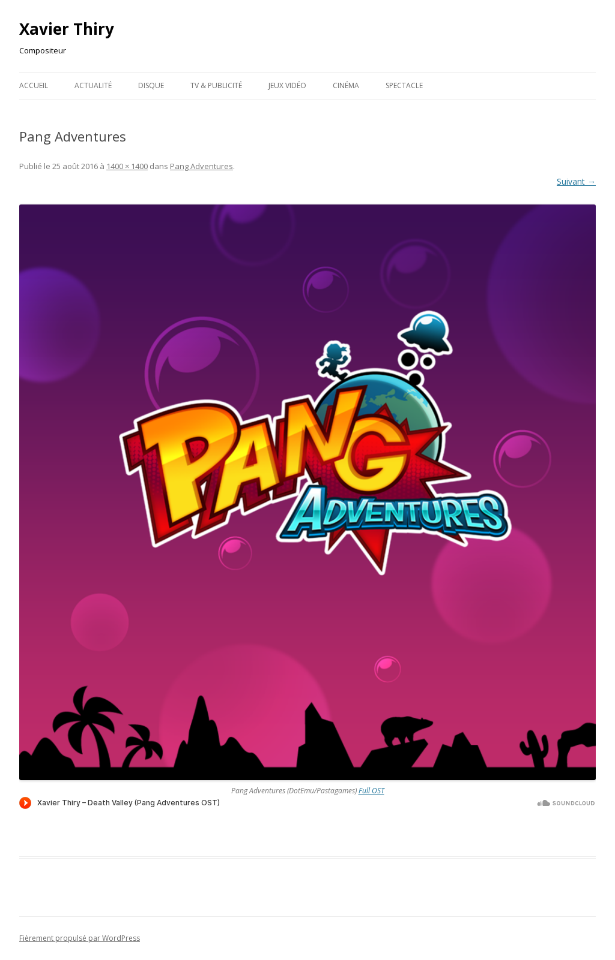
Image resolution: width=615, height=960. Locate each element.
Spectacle (404, 85)
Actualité (93, 85)
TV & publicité (216, 85)
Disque (151, 85)
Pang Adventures (201, 166)
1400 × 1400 (127, 166)
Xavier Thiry (66, 29)
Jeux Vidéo (287, 85)
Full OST (371, 791)
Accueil (33, 85)
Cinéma (346, 85)
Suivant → (576, 181)
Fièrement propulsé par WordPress (79, 938)
